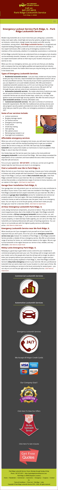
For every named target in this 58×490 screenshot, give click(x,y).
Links (42, 482)
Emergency (38, 478)
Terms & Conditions (19, 482)
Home (6, 478)
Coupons (45, 478)
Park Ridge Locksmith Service (31, 44)
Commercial (21, 478)
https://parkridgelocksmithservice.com (36, 473)
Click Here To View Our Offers (29, 411)
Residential (12, 478)
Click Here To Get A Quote (29, 444)
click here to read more (27, 182)
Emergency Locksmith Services (29, 331)
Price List (30, 482)
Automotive (29, 478)
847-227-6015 (29, 10)
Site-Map (36, 482)
